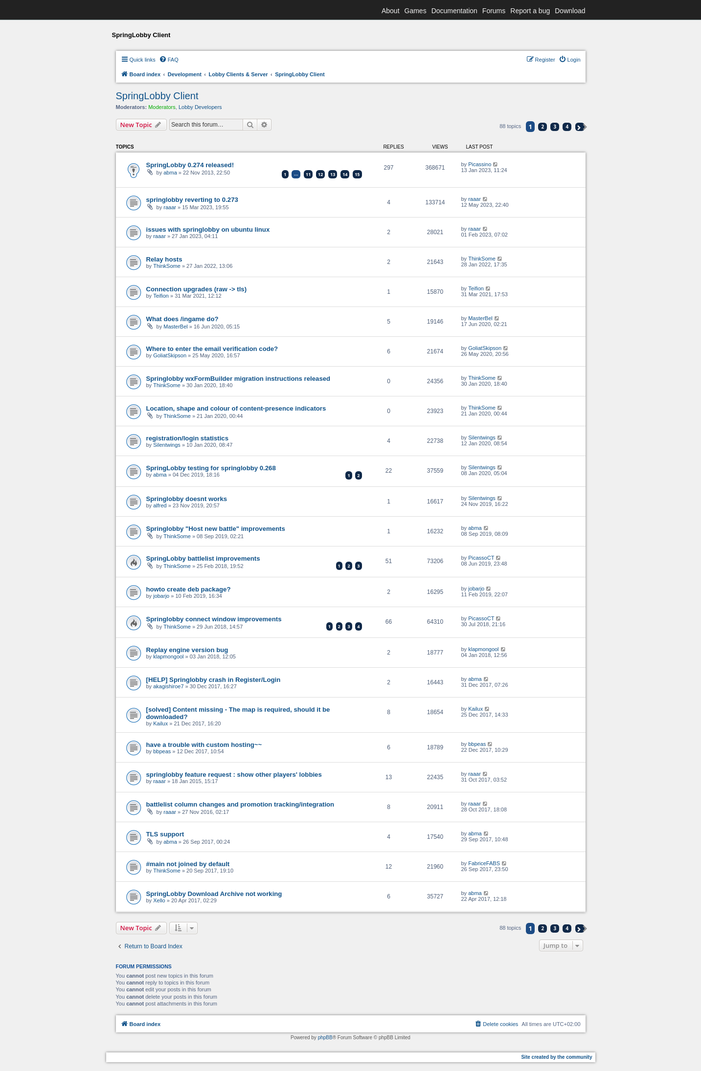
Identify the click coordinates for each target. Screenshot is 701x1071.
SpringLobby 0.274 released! (190, 165)
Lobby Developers (200, 107)
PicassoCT (481, 558)
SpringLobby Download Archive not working (214, 893)
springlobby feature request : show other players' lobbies (234, 774)
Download (570, 11)
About (391, 11)
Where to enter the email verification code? (212, 348)
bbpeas (162, 751)
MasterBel (175, 326)
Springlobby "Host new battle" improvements (215, 528)
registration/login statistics (187, 438)
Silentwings (167, 445)
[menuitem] (169, 60)
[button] (580, 127)
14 (344, 174)
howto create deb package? (188, 589)
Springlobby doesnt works (186, 499)
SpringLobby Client (157, 95)
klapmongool (168, 656)
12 (320, 174)
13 (332, 174)
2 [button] (542, 126)
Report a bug (530, 11)
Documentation (454, 11)
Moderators (162, 107)
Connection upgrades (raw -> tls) (196, 289)
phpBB (325, 1037)
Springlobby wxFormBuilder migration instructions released (238, 378)
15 (357, 174)
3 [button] (555, 126)
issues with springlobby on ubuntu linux (208, 229)
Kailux (160, 723)
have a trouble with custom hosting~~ (204, 744)
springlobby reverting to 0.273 (192, 199)
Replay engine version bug (187, 650)
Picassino (479, 164)
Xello (159, 900)
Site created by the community (556, 1057)
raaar (169, 207)
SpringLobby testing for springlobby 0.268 (211, 468)
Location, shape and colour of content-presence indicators (236, 408)
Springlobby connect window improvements (214, 619)
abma (170, 172)
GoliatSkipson (169, 355)
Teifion (161, 296)
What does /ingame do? (182, 319)
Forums (493, 11)
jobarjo (161, 596)
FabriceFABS (484, 863)
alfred (160, 505)
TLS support (165, 834)
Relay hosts (164, 259)
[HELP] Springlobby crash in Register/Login (213, 679)
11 (308, 174)
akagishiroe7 (168, 686)
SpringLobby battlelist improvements (203, 558)
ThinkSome (167, 266)
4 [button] (567, 126)
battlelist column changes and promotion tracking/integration (240, 804)
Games (416, 11)
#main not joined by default (188, 864)
